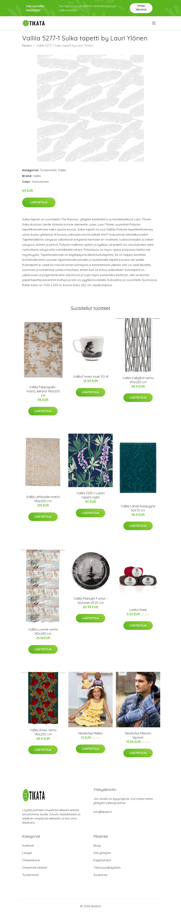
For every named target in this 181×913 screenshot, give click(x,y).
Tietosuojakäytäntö (107, 867)
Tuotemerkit (48, 170)
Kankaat (28, 845)
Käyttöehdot (102, 860)
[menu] (154, 23)
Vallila (62, 170)
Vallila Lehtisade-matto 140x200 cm (43, 499)
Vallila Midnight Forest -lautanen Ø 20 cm (91, 601)
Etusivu (27, 45)
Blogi (97, 845)
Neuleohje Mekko (90, 733)
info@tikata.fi (102, 812)
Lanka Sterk (138, 610)
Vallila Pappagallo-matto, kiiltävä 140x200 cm (43, 391)
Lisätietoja (38, 202)
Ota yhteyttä (102, 853)
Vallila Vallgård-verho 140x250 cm (138, 380)
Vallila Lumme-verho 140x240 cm (43, 631)
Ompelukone (31, 860)
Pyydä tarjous (141, 8)
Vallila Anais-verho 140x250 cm (43, 732)
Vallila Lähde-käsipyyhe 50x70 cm (138, 508)
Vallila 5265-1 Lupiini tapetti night (90, 495)
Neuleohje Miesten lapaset (138, 735)
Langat (27, 853)
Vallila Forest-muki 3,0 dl (90, 377)
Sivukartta (100, 875)
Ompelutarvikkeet (34, 867)
